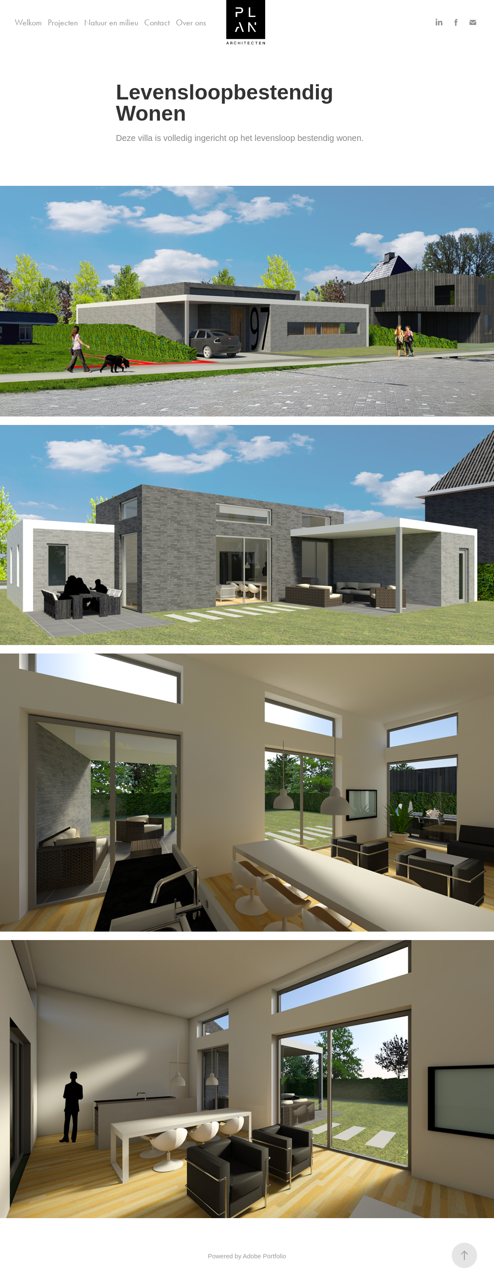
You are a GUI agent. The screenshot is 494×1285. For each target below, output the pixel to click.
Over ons (191, 22)
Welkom (28, 22)
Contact (157, 22)
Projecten (63, 22)
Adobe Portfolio (264, 1256)
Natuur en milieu (111, 22)
